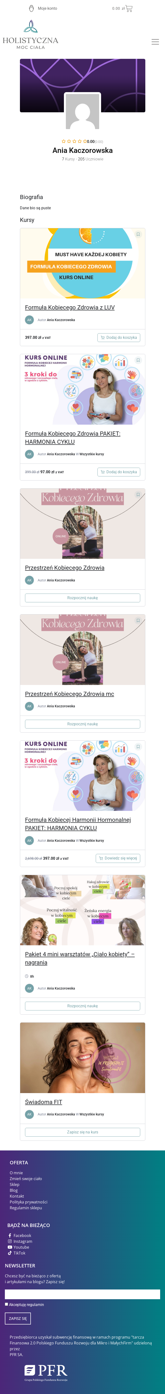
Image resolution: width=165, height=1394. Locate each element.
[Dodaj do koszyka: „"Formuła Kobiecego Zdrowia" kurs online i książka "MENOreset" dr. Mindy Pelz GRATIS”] (118, 472)
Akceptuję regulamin (26, 1304)
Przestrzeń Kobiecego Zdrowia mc (69, 694)
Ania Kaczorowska (61, 320)
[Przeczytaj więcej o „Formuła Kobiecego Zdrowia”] (118, 858)
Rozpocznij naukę (82, 598)
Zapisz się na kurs (82, 1132)
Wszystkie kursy (91, 454)
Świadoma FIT (43, 1102)
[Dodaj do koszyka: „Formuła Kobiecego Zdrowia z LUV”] (118, 337)
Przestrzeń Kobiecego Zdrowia (64, 567)
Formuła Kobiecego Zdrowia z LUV (70, 307)
